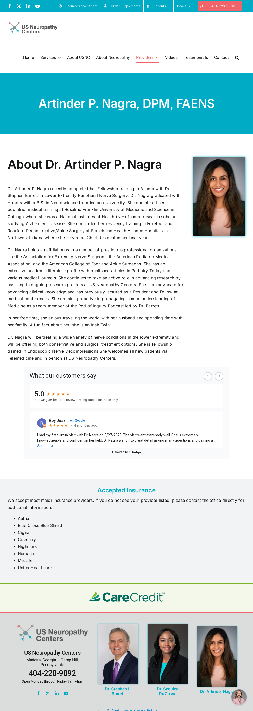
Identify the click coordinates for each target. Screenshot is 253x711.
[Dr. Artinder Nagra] (217, 628)
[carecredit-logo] (126, 593)
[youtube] (66, 693)
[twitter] (48, 693)
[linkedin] (57, 693)
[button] (237, 58)
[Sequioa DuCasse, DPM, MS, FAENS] (168, 626)
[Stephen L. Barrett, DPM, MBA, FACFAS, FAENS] (118, 626)
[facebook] (38, 693)
